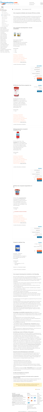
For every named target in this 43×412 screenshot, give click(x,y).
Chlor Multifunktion (5, 13)
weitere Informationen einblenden (20, 64)
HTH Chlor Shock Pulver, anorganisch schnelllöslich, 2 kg (20, 129)
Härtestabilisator (4, 21)
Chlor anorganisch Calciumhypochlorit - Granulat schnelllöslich (22, 28)
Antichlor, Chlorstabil (5, 24)
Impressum (38, 404)
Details (39, 91)
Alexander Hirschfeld (34, 411)
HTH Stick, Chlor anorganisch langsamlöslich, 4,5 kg (22, 186)
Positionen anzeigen (32, 3)
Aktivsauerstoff (4, 18)
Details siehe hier (23, 122)
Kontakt (38, 403)
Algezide (17, 320)
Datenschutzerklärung (40, 400)
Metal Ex (3, 22)
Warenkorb (41, 3)
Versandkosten (40, 76)
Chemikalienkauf (39, 398)
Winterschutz (4, 23)
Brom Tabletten (4, 16)
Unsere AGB (38, 399)
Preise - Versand (39, 395)
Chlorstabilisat (32, 325)
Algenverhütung (4, 17)
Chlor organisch (4, 12)
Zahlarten (38, 396)
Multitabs (15, 329)
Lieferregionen (39, 397)
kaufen (39, 78)
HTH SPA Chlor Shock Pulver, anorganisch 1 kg (22, 85)
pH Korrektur (4, 11)
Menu (2, 7)
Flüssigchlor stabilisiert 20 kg (19, 242)
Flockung (3, 19)
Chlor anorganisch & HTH (6, 15)
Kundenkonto (31, 4)
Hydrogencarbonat (19, 306)
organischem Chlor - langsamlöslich (30, 323)
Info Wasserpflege (5, 26)
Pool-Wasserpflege (3, 10)
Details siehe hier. (23, 62)
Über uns (38, 394)
